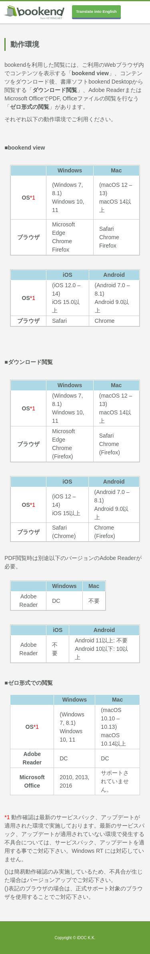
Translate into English (96, 11)
